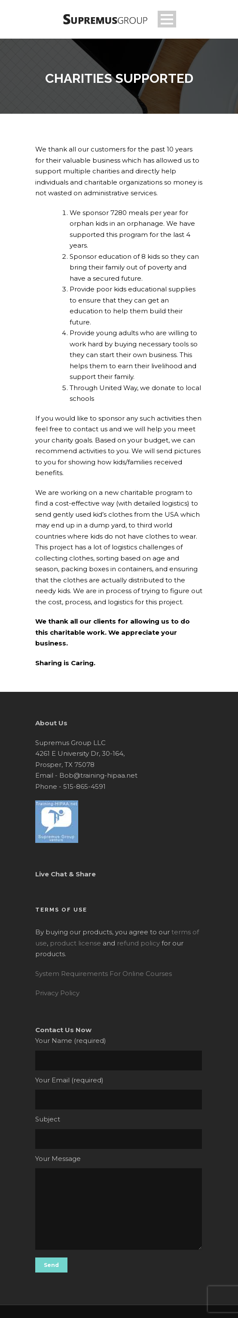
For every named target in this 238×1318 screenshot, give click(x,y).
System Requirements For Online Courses (103, 974)
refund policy (138, 943)
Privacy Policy (57, 993)
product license (75, 943)
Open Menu (167, 19)
